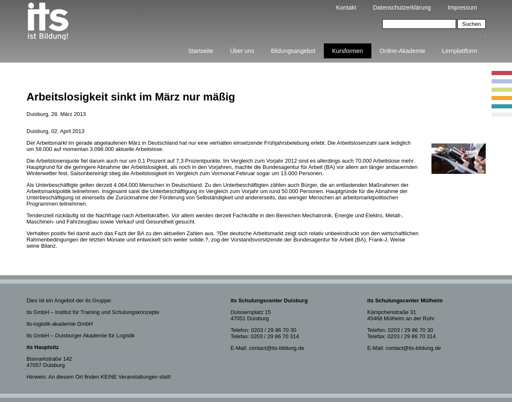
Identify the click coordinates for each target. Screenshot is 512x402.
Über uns (242, 51)
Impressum (462, 7)
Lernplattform (459, 51)
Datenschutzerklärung (402, 7)
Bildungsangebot (293, 51)
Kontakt (346, 7)
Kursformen (347, 51)
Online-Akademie (403, 51)
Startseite (200, 51)
